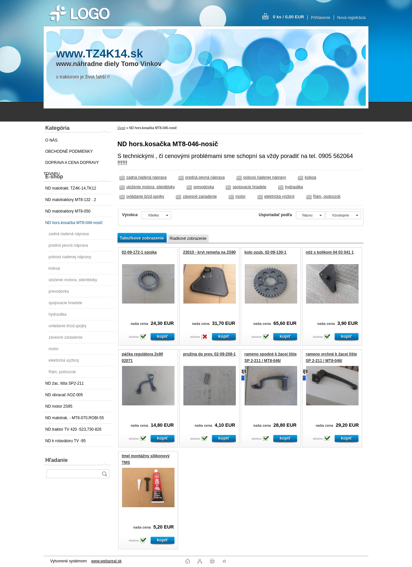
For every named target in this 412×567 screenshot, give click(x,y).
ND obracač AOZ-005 (64, 395)
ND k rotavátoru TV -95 (65, 441)
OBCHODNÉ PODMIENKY (69, 151)
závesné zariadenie (65, 337)
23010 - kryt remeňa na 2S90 (209, 252)
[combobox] (310, 215)
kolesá (54, 268)
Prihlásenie (320, 17)
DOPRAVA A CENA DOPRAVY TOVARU (71, 164)
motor (54, 349)
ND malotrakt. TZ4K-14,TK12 (70, 188)
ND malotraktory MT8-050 (68, 211)
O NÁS (51, 140)
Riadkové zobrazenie (188, 238)
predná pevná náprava (68, 245)
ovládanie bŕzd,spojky (67, 326)
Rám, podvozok (62, 372)
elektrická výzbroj (64, 360)
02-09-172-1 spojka (139, 252)
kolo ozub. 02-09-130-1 (265, 252)
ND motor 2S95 (58, 406)
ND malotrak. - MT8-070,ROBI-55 (74, 418)
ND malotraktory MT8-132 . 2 (70, 199)
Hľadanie (56, 460)
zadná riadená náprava (69, 234)
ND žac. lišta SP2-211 (64, 383)
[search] (104, 474)
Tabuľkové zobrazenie (142, 238)
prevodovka (59, 291)
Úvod (121, 128)
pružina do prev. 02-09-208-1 (209, 354)
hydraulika (58, 314)
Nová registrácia (351, 17)
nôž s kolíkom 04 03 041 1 (330, 252)
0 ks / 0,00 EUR (288, 16)
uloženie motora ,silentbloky (73, 280)
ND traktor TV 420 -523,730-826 (73, 429)
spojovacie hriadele (65, 303)
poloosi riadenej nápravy (70, 257)
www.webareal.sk (106, 561)
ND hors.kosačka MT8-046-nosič (74, 222)
